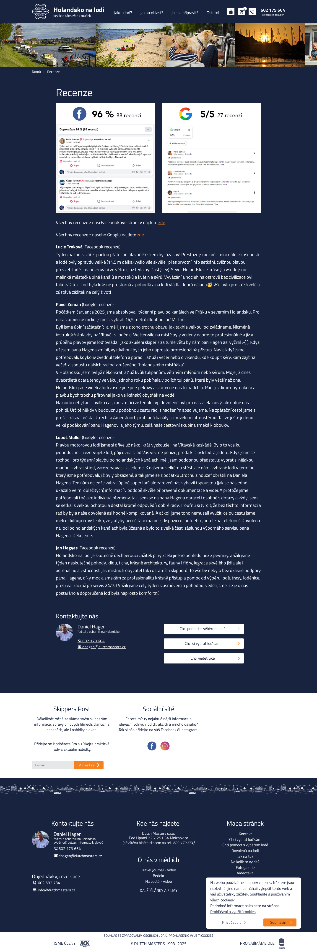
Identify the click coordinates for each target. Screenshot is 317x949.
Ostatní (213, 13)
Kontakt (245, 834)
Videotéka (245, 873)
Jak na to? (245, 856)
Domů (36, 71)
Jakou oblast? (151, 13)
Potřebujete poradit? (272, 15)
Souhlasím (278, 922)
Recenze (53, 71)
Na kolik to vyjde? (245, 862)
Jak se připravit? (184, 13)
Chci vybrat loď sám (245, 839)
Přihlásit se (86, 765)
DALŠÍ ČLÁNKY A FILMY (158, 890)
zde (161, 222)
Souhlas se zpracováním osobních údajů (135, 935)
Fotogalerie (245, 867)
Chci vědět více (203, 658)
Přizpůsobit (231, 922)
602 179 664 (273, 10)
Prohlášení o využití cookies (191, 935)
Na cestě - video (158, 881)
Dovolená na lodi (245, 851)
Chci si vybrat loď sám (203, 643)
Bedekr (158, 876)
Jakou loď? (123, 13)
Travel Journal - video (158, 870)
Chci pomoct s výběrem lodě (203, 629)
